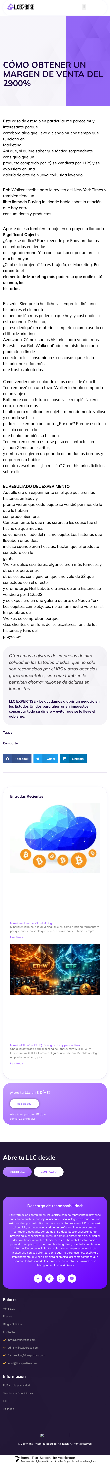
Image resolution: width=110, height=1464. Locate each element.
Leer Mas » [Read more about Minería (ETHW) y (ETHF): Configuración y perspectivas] (16, 1063)
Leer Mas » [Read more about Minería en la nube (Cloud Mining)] (16, 937)
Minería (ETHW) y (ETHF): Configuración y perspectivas (45, 1045)
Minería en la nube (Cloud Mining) (31, 923)
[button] (84, 7)
